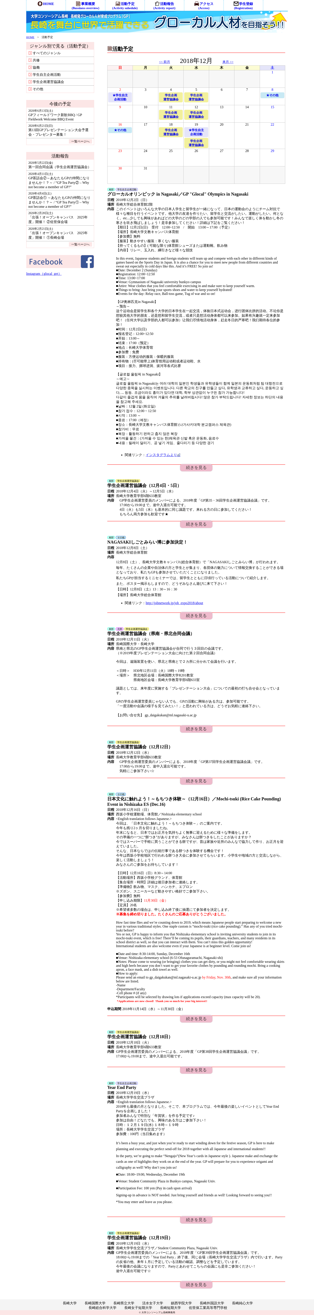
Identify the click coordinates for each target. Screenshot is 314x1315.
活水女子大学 (152, 1303)
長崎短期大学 (170, 1308)
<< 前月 (164, 62)
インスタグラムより (163, 455)
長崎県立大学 (123, 1303)
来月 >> (228, 62)
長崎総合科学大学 (102, 1308)
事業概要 (85, 5)
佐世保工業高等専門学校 (208, 1308)
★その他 (272, 95)
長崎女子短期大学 (138, 1308)
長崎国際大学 (95, 1303)
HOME (46, 3)
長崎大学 (70, 1303)
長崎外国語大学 (212, 1303)
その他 (35, 89)
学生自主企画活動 (44, 74)
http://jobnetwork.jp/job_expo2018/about (174, 603)
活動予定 (125, 5)
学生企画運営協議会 (46, 82)
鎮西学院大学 (181, 1303)
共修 (34, 60)
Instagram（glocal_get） (44, 274)
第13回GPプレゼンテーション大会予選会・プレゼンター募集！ (58, 130)
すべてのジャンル (44, 53)
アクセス (203, 5)
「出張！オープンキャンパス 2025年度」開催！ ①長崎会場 (58, 233)
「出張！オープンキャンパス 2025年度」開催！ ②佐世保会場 (58, 217)
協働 (34, 67)
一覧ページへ (80, 141)
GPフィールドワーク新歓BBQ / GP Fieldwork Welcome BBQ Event (55, 115)
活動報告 (165, 5)
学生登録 (243, 5)
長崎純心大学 (242, 1303)
